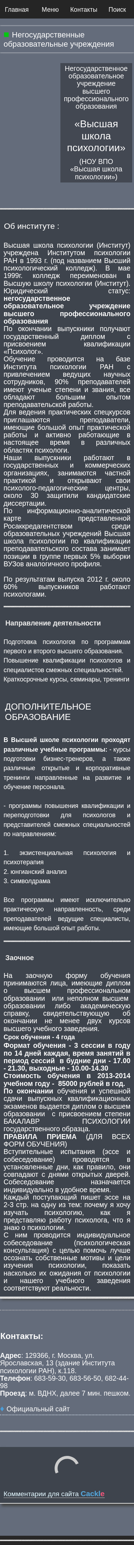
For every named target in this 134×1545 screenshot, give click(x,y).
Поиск (117, 9)
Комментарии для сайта (54, 1494)
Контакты (83, 9)
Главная (17, 9)
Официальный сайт (38, 1409)
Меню (50, 9)
